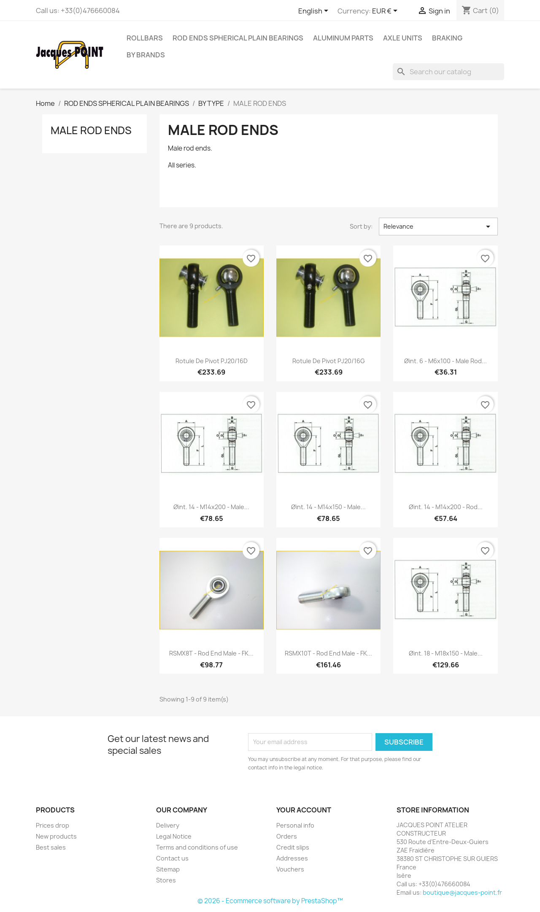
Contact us (172, 858)
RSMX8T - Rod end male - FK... (211, 653)
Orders (286, 836)
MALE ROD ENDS (91, 130)
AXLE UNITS (402, 38)
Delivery (167, 825)
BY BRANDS (146, 54)
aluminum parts (343, 38)
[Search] (448, 71)
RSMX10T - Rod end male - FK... (328, 653)
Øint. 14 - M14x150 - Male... (328, 507)
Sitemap (168, 869)
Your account (303, 810)
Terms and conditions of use (197, 847)
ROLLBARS (145, 38)
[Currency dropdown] (386, 11)
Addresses (292, 858)
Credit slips (292, 847)
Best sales (51, 847)
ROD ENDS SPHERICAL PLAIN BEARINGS (238, 38)
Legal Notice (174, 836)
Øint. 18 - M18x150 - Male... (446, 653)
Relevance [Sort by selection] (438, 226)
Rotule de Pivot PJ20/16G (328, 361)
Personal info (295, 825)
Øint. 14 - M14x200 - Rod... (446, 507)
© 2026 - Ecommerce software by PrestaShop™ (270, 900)
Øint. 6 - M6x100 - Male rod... (445, 361)
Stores (166, 880)
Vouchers (290, 869)
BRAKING (447, 38)
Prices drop (52, 825)
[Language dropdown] (314, 11)
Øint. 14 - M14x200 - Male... (211, 507)
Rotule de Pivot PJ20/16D (212, 361)
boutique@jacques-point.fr (462, 892)
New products (56, 836)
